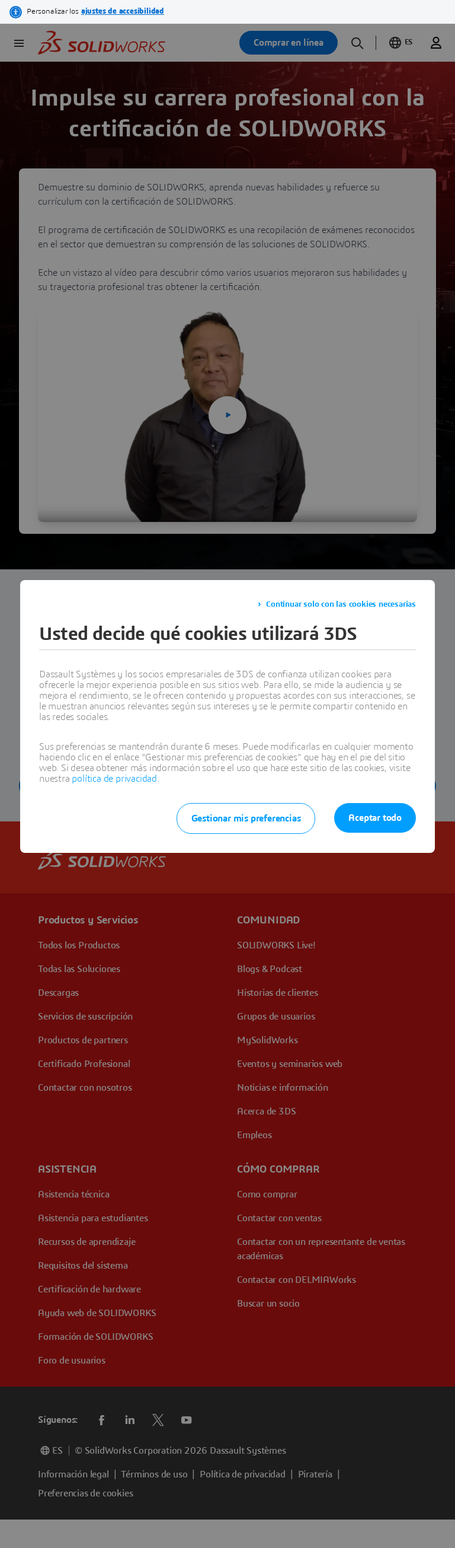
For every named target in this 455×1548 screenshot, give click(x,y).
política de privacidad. (115, 778)
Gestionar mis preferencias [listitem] (246, 818)
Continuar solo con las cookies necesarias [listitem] (341, 604)
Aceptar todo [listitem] (375, 818)
